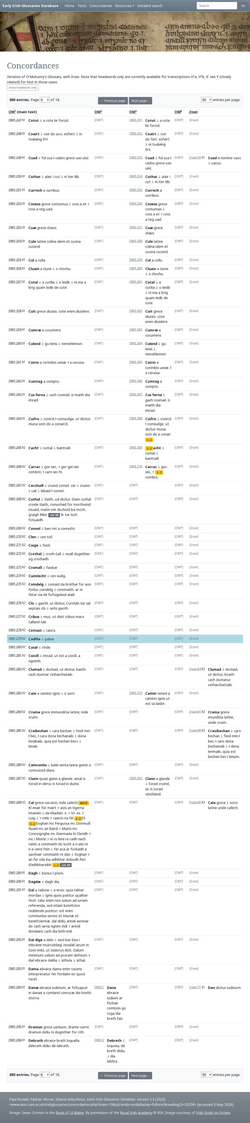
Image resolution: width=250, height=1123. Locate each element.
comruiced (37, 770)
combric (35, 471)
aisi (81, 844)
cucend (34, 246)
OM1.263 (15, 394)
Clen (32, 536)
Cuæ (32, 227)
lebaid (46, 490)
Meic (43, 514)
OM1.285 (15, 730)
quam (40, 287)
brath (61, 1040)
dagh (49, 881)
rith (81, 1032)
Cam (32, 693)
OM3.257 (135, 227)
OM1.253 (15, 227)
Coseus (34, 204)
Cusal (33, 647)
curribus (52, 190)
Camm (150, 693)
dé (54, 1045)
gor (47, 466)
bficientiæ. (40, 921)
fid (44, 158)
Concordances (100, 5)
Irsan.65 (195, 712)
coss (75, 204)
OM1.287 (15, 778)
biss (75, 939)
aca (62, 849)
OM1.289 (15, 873)
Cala (212, 802)
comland (53, 992)
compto (52, 381)
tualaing (35, 139)
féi (71, 818)
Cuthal (34, 499)
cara (55, 730)
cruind (53, 485)
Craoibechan (219, 730)
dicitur (85, 418)
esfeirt (69, 134)
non (58, 900)
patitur (68, 895)
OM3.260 (135, 268)
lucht (67, 844)
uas (78, 158)
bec (33, 736)
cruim (33, 717)
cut (57, 176)
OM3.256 (135, 204)
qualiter (81, 895)
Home (69, 5)
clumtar (43, 674)
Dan (211, 987)
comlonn (114, 1008)
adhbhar (58, 859)
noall (69, 553)
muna (33, 423)
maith (79, 394)
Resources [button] (123, 5)
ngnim (56, 926)
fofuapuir (80, 987)
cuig (32, 818)
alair (48, 176)
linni (61, 839)
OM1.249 (15, 158)
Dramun (35, 1027)
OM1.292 (15, 939)
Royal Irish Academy (136, 1112)
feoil (46, 545)
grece (70, 158)
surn (70, 693)
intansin (35, 813)
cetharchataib (61, 674)
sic (147, 789)
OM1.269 (15, 528)
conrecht (68, 528)
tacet (33, 979)
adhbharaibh (41, 864)
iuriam (83, 900)
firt (45, 139)
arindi (71, 921)
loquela (113, 1045)
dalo (50, 939)
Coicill (34, 655)
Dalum (78, 950)
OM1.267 (15, 485)
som (42, 423)
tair (43, 622)
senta (64, 765)
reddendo (36, 910)
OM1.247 (15, 120)
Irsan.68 (195, 730)
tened (162, 693)
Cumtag (35, 381)
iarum (80, 945)
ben (48, 528)
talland (34, 622)
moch (80, 509)
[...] (149, 439)
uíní (148, 168)
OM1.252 (15, 204)
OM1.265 (15, 447)
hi (60, 471)
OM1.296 (15, 1040)
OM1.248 (15, 134)
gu (47, 343)
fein (46, 849)
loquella (73, 1040)
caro (237, 730)
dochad (52, 669)
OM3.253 (135, 158)
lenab (33, 746)
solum (66, 900)
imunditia (215, 717)
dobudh (72, 859)
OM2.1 (99, 987)
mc (51, 823)
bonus (47, 873)
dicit (68, 950)
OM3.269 (135, 447)
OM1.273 (15, 567)
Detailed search (149, 5)
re (67, 839)
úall (58, 553)
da (63, 584)
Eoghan (42, 823)
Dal (31, 890)
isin (76, 466)
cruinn (85, 485)
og (31, 559)
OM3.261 (135, 282)
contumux (59, 204)
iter (70, 176)
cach (52, 394)
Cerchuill (36, 485)
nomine (227, 158)
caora (50, 630)
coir (47, 134)
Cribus (34, 616)
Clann (33, 778)
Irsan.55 (195, 158)
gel (70, 466)
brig (32, 287)
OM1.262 (15, 381)
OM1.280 (15, 647)
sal (88, 603)
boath (229, 674)
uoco (234, 802)
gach (149, 400)
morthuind (82, 504)
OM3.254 (135, 176)
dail (31, 960)
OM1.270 (15, 536)
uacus (216, 163)
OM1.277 (15, 616)
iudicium (59, 987)
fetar (33, 594)
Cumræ (35, 330)
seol (61, 939)
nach (82, 839)
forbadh (77, 849)
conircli (49, 418)
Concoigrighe (39, 833)
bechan (66, 730)
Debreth (114, 1040)
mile (45, 818)
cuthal (86, 499)
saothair (35, 854)
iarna (46, 926)
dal (54, 921)
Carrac (34, 466)
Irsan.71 (195, 987)
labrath (63, 1045)
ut (77, 418)
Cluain (34, 268)
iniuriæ (68, 915)
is (72, 394)
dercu (47, 783)
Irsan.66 (195, 802)
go (124, 1008)
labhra (112, 1061)
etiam (58, 905)
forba (33, 589)
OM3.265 (135, 362)
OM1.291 (15, 890)
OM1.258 (15, 311)
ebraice (41, 960)
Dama (34, 969)
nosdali (69, 945)
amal (78, 778)
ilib (76, 176)
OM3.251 (135, 120)
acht (157, 447)
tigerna (78, 807)
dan (67, 854)
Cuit (32, 311)
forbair (112, 1003)
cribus (70, 616)
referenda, (37, 905)
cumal (48, 447)
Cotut (34, 120)
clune (47, 268)
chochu (64, 268)
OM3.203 (135, 778)
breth (111, 1018)
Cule (32, 241)
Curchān (72, 603)
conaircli (61, 423)
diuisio (52, 311)
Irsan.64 (195, 669)
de (56, 287)
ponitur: (51, 910)
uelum (50, 955)
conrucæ (68, 992)
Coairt (34, 134)
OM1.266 (15, 466)
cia (40, 594)
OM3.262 (135, 311)
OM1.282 (15, 669)
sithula (66, 960)
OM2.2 (99, 1040)
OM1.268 (15, 499)
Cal (31, 802)
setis (53, 608)
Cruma (34, 712)
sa (153, 703)
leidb (66, 282)
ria (66, 818)
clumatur (223, 679)
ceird (38, 849)
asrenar (83, 921)
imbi (40, 950)
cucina (76, 241)
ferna (157, 394)
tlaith (48, 499)
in (40, 783)
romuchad (58, 504)
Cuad (33, 158)
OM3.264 (135, 343)
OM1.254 (15, 241)
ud (57, 499)
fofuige (57, 594)
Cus (148, 394)
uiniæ (61, 362)
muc (47, 616)
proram (67, 955)
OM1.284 (15, 712)
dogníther (82, 553)
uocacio (51, 802)
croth (50, 553)
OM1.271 (15, 545)
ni (80, 134)
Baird (53, 828)
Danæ (33, 987)
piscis (59, 873)
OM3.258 (135, 241)
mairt (51, 807)
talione (43, 890)
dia (87, 394)
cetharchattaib (220, 684)
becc (74, 741)
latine (41, 241)
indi (64, 926)
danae (37, 992)
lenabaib (35, 741)
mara (80, 616)
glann (53, 778)
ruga (111, 1013)
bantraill (63, 447)
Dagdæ (35, 881)
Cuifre (34, 418)
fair (119, 1018)
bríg (164, 292)
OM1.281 (15, 655)
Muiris (66, 828)
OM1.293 (15, 969)
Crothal (35, 553)
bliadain (56, 813)
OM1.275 (15, 584)
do (53, 134)
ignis (56, 693)
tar (67, 514)
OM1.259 (15, 330)
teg (42, 209)
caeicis (58, 818)
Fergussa (62, 823)
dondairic (36, 931)
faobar (51, 567)
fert (59, 134)
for (69, 504)
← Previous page (113, 101)
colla (41, 260)
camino (46, 693)
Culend (34, 343)
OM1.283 (15, 693)
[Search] (217, 5)
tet (54, 528)
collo (158, 260)
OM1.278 (15, 630)
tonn (32, 950)
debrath (35, 1045)
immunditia (60, 712)
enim (71, 311)
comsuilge (65, 418)
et (84, 204)
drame (73, 1027)
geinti (83, 765)
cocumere (53, 330)
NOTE (83, 803)
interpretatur (39, 974)
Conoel (34, 528)
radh (73, 839)
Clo (31, 603)
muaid (34, 509)
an (69, 807)
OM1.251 (15, 190)
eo (73, 974)
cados (60, 158)
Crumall (35, 567)
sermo (52, 915)
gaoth (43, 603)
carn (48, 471)
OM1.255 (15, 260)
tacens (76, 969)
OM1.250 (15, 176)
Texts (82, 5)
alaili (70, 594)
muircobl (52, 945)
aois (63, 807)
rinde (46, 647)
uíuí (85, 158)
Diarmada (64, 833)
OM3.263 (135, 330)
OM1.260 (15, 343)
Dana (111, 987)
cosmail (63, 394)
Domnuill (83, 823)
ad (74, 900)
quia (47, 741)
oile (42, 859)
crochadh (41, 559)
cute (63, 287)
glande (67, 778)
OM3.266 (135, 381)
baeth (81, 669)
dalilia (52, 960)
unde (212, 722)
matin (45, 509)
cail (34, 490)
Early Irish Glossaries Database (30, 5)
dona (52, 736)
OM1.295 (15, 1027)
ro (55, 839)
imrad (33, 400)
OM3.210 (135, 693)
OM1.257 (15, 282)
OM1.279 (15, 639)
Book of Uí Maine (70, 1112)
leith (61, 931)
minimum (36, 955)
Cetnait (35, 630)
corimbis (49, 362)
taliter (79, 890)
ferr (83, 859)
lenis (53, 343)
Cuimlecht (37, 576)
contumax (153, 209)
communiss (37, 915)
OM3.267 (135, 394)
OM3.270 (135, 466)
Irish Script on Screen (213, 1112)
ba (73, 509)
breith (86, 992)
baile (55, 765)
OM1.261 (15, 362)
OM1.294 (15, 987)
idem (61, 241)
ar (77, 589)
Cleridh (82, 833)
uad (49, 209)
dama (57, 969)
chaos (51, 227)
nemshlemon (72, 343)
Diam (76, 499)
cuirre (84, 1027)
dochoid (63, 509)
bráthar (72, 584)
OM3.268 (135, 418)
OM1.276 (15, 603)
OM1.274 (15, 576)
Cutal (33, 282)
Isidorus (57, 950)
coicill (72, 655)
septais (34, 608)
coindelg (46, 589)
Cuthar (35, 176)
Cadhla (34, 639)
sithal (80, 960)
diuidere (82, 311)
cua (50, 158)
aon (88, 584)
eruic (60, 890)
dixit (60, 616)
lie (56, 120)
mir (53, 509)
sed (49, 905)
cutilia (50, 282)
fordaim (63, 974)
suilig (61, 576)
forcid (63, 120)
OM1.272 (15, 553)
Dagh (33, 873)
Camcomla (38, 765)
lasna (74, 765)
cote (49, 120)
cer (73, 485)
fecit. (33, 900)
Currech (35, 190)
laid (160, 703)
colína (51, 241)
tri (73, 813)
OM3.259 (135, 260)
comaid (54, 584)
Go (243, 6)
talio (41, 900)
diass (50, 770)
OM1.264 (15, 418)
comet (64, 485)
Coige (33, 545)
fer (56, 849)
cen (43, 536)
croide (33, 504)
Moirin (41, 839)
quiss (58, 895)
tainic (33, 844)
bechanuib (216, 746)
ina (48, 859)
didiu (62, 921)
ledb (49, 287)
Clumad (35, 669)
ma (80, 282)
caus (237, 158)
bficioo (72, 905)
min (87, 730)
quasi (43, 778)
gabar (49, 639)
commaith (65, 589)
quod (80, 974)
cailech (72, 802)
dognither (63, 1032)
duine (74, 783)
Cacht (34, 447)
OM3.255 (135, 190)
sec (53, 466)
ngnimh (34, 661)
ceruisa (78, 362)
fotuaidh (36, 519)
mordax (35, 895)
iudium (112, 998)
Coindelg (36, 584)
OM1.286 (15, 765)
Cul (31, 260)
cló (43, 608)
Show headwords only (23, 87)
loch (74, 514)
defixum (80, 955)
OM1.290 (15, 881)
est (61, 655)
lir (62, 514)
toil (49, 536)
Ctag (152, 381)
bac (68, 939)
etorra (34, 998)
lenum (234, 756)
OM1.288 (15, 802)
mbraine (35, 945)
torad (33, 783)
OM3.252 (135, 134)
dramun (35, 1032)
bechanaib (65, 736)
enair (36, 807)
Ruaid (33, 828)
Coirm (34, 362)
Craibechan (38, 730)
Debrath (36, 1040)
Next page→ (140, 101)
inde (84, 712)
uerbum (59, 1027)
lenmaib (214, 751)
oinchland (153, 794)
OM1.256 (15, 268)
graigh (34, 514)
